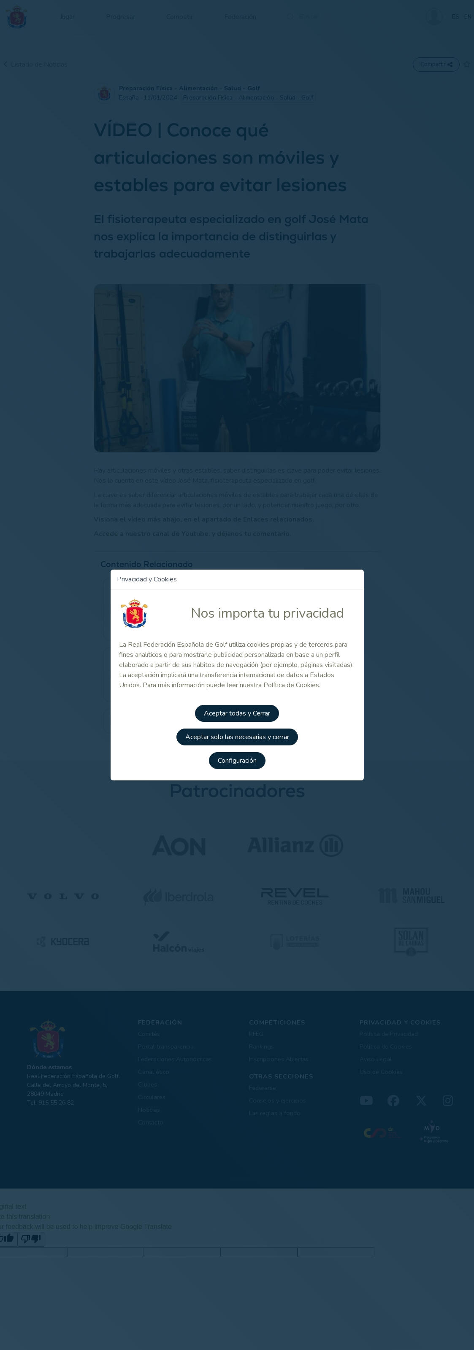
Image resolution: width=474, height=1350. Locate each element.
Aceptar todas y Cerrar (237, 713)
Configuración (237, 760)
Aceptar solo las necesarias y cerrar (237, 737)
